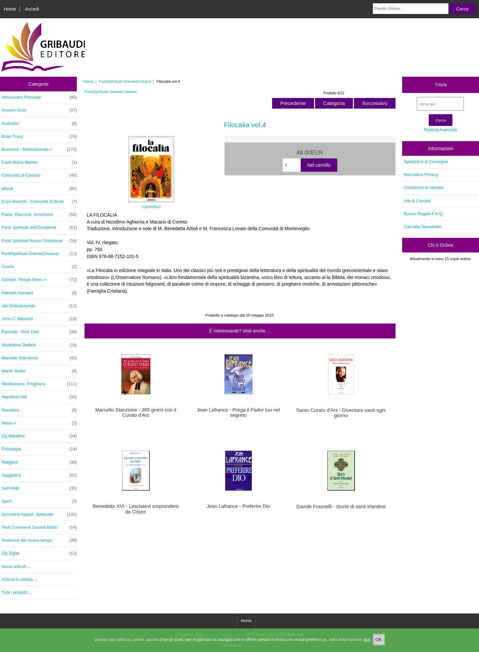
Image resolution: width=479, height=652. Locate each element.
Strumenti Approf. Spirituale (39, 514)
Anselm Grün (39, 110)
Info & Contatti (417, 200)
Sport (39, 501)
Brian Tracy (39, 136)
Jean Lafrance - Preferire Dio (238, 506)
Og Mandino (39, 436)
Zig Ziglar (39, 553)
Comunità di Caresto (39, 175)
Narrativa (39, 410)
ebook (39, 188)
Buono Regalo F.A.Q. (424, 213)
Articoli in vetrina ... (20, 579)
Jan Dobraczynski (39, 306)
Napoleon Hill (39, 397)
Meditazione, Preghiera (39, 384)
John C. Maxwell (39, 319)
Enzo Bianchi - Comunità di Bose (39, 201)
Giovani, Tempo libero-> (39, 279)
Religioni (39, 462)
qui (367, 644)
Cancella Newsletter (422, 226)
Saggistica (39, 475)
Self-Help (39, 488)
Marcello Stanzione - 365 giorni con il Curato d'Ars (135, 412)
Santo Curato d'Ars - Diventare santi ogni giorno (341, 413)
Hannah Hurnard (39, 293)
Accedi (32, 9)
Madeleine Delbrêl (39, 345)
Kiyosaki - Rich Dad (39, 331)
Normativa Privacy (421, 174)
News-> (39, 423)
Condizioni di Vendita (423, 187)
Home (10, 9)
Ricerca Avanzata (440, 129)
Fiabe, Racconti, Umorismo (39, 214)
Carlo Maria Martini (39, 162)
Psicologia (39, 449)
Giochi (39, 266)
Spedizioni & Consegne (426, 161)
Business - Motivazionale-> (39, 149)
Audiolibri (39, 123)
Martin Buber (39, 371)
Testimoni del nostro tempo (39, 540)
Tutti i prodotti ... (17, 592)
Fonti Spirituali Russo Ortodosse (39, 240)
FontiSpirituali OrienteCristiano (125, 81)
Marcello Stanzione (39, 358)
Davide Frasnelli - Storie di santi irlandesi (341, 506)
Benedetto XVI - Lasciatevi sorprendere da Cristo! (136, 509)
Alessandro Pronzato (39, 97)
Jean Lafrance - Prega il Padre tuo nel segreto (238, 412)
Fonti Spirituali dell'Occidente (39, 227)
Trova (440, 84)
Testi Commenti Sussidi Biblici (39, 527)
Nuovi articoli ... (16, 566)
